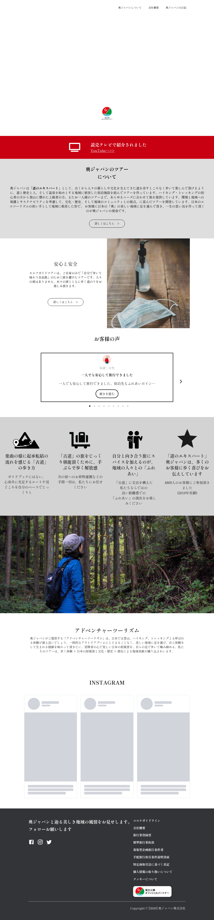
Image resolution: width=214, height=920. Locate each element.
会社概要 (153, 7)
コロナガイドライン (146, 820)
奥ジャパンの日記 (176, 7)
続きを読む (107, 394)
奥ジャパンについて (130, 7)
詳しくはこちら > (107, 223)
